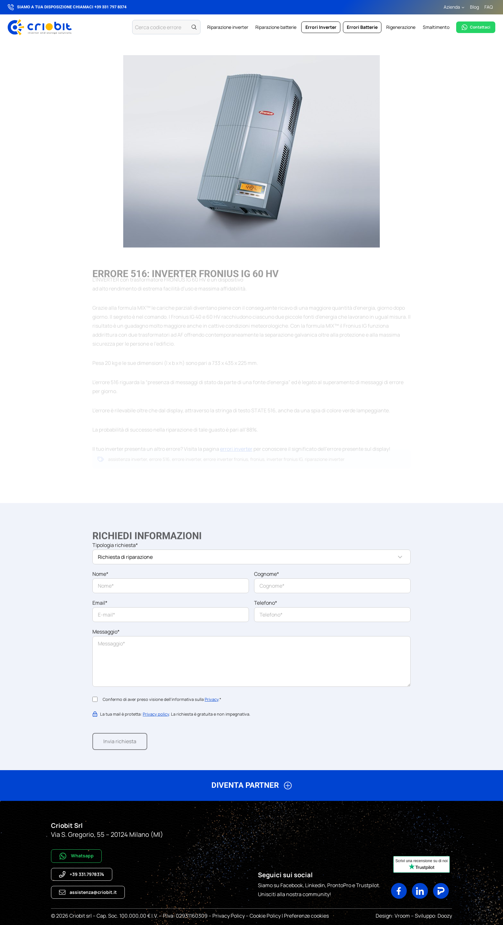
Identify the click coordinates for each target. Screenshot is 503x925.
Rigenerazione (400, 27)
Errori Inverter (321, 27)
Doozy (444, 915)
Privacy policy (156, 714)
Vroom (402, 915)
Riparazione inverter (227, 27)
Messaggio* (106, 631)
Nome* (100, 573)
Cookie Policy (265, 915)
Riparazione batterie (275, 27)
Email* (99, 602)
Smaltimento (436, 27)
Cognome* (266, 573)
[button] (251, 788)
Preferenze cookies (306, 915)
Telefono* (265, 602)
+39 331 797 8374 (110, 6)
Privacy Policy (228, 915)
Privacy (211, 699)
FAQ (488, 7)
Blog (474, 7)
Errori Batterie (362, 27)
